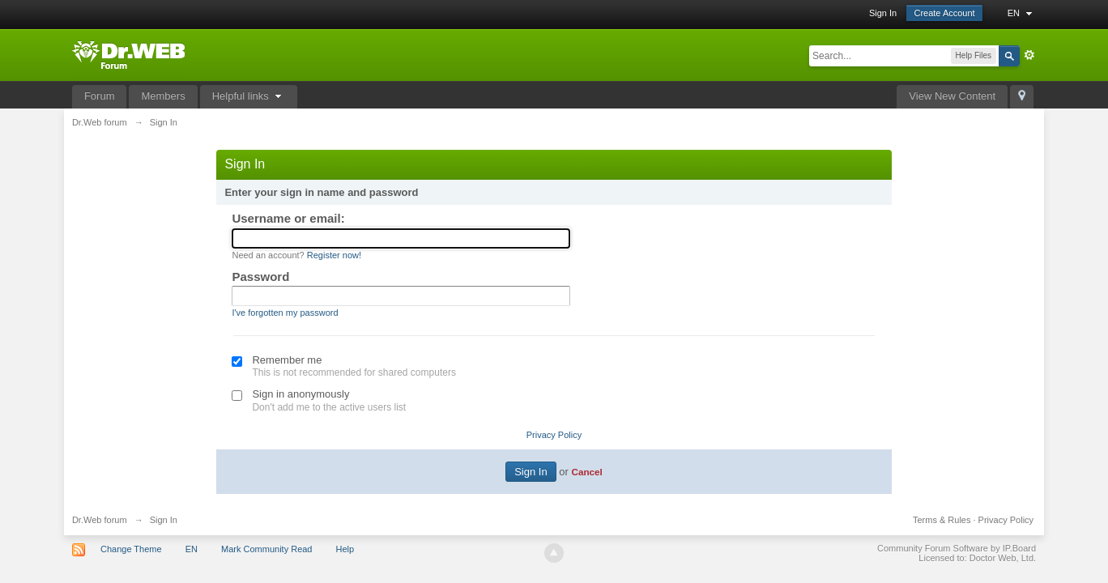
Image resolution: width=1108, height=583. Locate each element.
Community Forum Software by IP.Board (956, 548)
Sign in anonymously (300, 394)
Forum (99, 96)
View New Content (952, 96)
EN (1022, 13)
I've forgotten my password (285, 312)
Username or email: (288, 218)
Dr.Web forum (99, 520)
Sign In (883, 13)
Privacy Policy (554, 435)
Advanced (1029, 55)
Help (345, 549)
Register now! (334, 255)
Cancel (586, 471)
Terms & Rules (942, 520)
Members (163, 96)
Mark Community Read (266, 549)
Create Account (944, 13)
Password (260, 276)
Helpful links (249, 96)
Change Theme (131, 549)
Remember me (287, 360)
